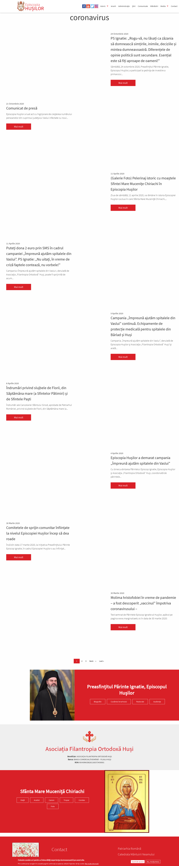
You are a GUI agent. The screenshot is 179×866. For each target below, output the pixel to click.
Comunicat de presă (21, 108)
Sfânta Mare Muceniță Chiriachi (52, 791)
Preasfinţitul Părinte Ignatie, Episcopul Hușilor (127, 689)
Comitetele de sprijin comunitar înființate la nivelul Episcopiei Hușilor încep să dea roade (37, 533)
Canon (51, 800)
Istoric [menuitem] (103, 6)
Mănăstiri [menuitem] (154, 6)
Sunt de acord (138, 861)
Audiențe (157, 701)
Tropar (66, 800)
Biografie (97, 701)
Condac (82, 800)
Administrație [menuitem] (124, 6)
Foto (53, 806)
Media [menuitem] (163, 6)
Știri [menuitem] (133, 6)
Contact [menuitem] (174, 6)
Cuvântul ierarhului (119, 701)
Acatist (37, 800)
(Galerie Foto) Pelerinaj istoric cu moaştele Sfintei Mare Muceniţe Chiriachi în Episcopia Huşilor (143, 184)
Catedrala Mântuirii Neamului (136, 854)
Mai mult (123, 82)
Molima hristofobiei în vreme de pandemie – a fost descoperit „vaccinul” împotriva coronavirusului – (143, 603)
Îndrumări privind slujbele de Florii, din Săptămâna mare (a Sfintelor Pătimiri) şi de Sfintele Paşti (37, 393)
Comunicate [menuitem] (143, 6)
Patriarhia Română (129, 849)
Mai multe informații (92, 864)
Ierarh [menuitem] (113, 6)
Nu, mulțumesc (153, 861)
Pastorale (140, 701)
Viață (23, 800)
